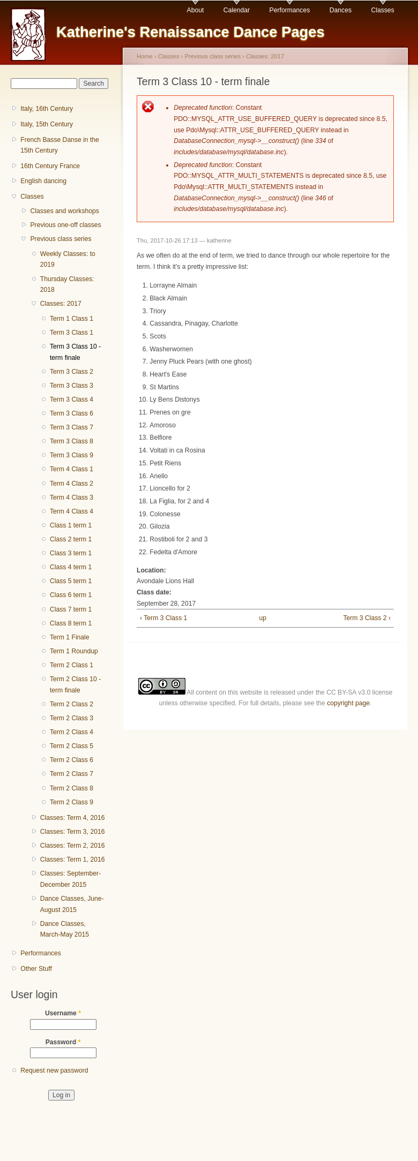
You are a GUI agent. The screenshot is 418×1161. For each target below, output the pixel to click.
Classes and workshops (64, 211)
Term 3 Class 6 (71, 413)
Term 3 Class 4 (71, 399)
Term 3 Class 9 (71, 455)
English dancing (43, 181)
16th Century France (50, 166)
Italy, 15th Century (46, 124)
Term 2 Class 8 (71, 788)
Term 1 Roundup (74, 651)
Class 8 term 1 (71, 623)
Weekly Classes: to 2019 (67, 259)
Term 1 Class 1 (71, 318)
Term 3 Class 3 (71, 385)
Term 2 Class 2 (71, 704)
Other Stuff (36, 968)
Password (63, 1042)
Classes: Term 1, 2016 (72, 859)
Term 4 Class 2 (71, 483)
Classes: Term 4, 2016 (72, 817)
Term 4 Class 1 (71, 469)
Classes (382, 10)
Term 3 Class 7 (71, 427)
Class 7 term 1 (71, 609)
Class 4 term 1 (71, 567)
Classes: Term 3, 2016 (72, 831)
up (263, 618)
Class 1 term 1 (71, 525)
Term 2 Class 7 (71, 774)
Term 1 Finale (69, 637)
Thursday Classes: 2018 (67, 284)
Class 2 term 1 (71, 539)
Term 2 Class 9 (71, 802)
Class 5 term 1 (71, 581)
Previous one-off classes (65, 225)
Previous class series (60, 239)
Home (145, 56)
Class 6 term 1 (71, 595)
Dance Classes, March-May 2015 (64, 929)
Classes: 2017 (60, 303)
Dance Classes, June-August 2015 (72, 904)
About (195, 10)
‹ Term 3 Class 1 (163, 618)
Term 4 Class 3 (71, 497)
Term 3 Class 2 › (367, 618)
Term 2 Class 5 (71, 746)
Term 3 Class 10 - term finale (75, 352)
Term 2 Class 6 (71, 760)
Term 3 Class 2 (71, 371)
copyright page (348, 703)
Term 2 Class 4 (71, 732)
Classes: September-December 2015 (70, 879)
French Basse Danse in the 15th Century (59, 145)
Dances (341, 10)
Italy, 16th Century (46, 108)
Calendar (236, 10)
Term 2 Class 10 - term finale (75, 684)
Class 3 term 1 (71, 553)
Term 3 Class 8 (71, 441)
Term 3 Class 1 (71, 332)
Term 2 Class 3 (71, 718)
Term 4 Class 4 (71, 511)
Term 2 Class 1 (71, 665)
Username (63, 1013)
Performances (290, 10)
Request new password (54, 1070)
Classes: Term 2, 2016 (72, 845)
